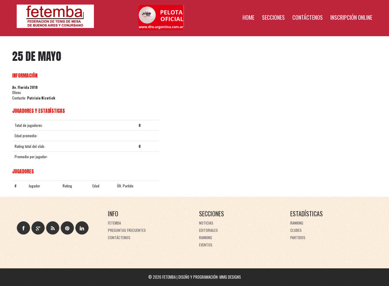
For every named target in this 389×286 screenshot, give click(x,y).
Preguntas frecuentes (127, 230)
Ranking (205, 237)
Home (248, 17)
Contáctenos (307, 17)
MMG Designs (230, 277)
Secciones (273, 17)
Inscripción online (351, 17)
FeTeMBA (114, 222)
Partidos (297, 237)
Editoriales (208, 230)
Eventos (205, 244)
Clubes (296, 230)
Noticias (206, 222)
